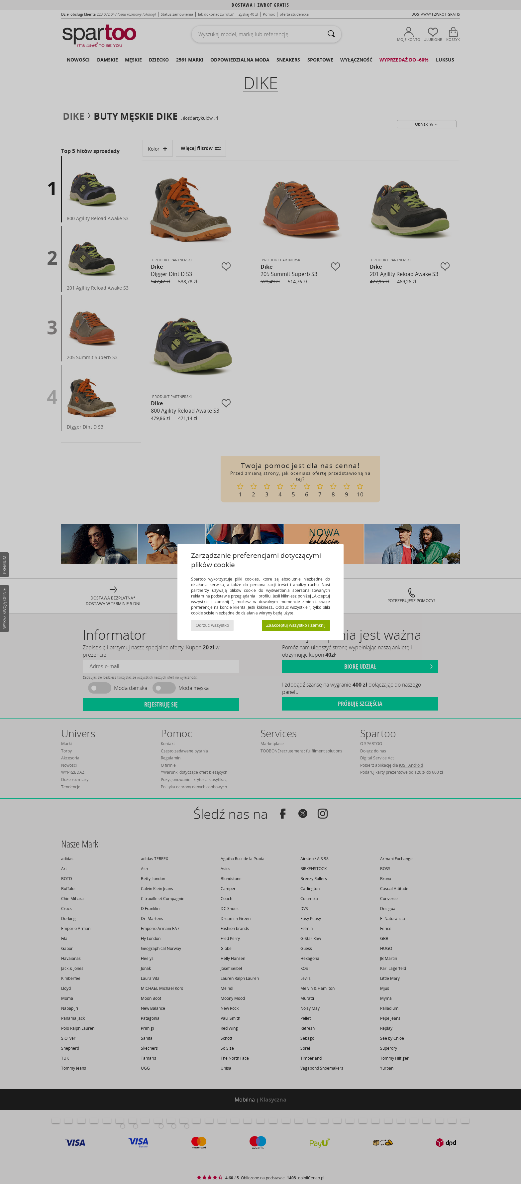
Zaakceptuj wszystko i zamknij (296, 625)
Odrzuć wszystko (212, 625)
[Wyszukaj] (331, 34)
